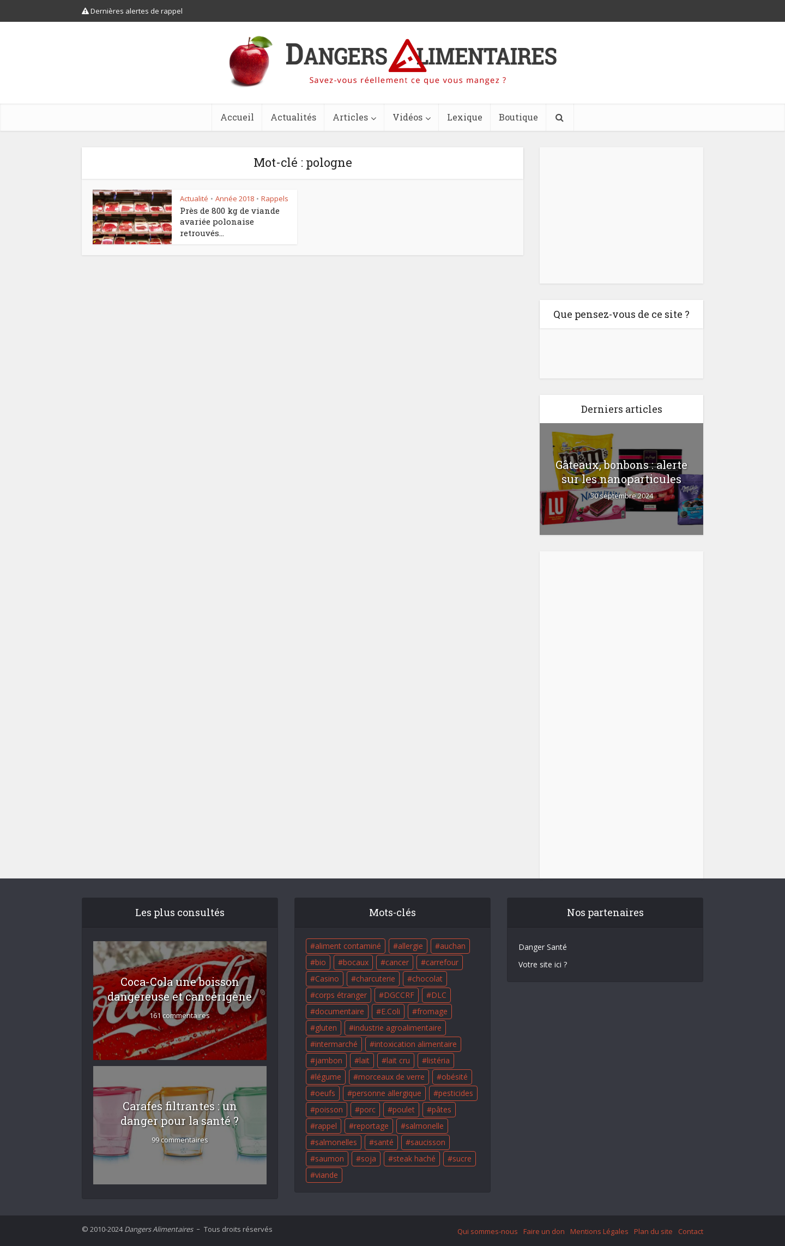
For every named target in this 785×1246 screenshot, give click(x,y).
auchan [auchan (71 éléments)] (453, 946)
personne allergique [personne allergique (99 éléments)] (386, 1093)
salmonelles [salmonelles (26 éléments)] (336, 1142)
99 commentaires (180, 1140)
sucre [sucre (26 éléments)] (462, 1158)
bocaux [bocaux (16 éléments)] (356, 962)
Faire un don (544, 1231)
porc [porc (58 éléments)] (368, 1109)
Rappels (274, 198)
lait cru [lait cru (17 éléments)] (398, 1060)
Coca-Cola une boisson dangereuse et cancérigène (179, 988)
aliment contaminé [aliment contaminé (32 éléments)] (348, 946)
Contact (690, 1231)
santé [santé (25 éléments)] (384, 1142)
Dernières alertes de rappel (132, 11)
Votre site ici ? (542, 964)
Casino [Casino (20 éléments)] (327, 978)
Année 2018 (234, 198)
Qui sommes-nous (487, 1231)
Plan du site (653, 1231)
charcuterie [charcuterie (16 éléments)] (375, 978)
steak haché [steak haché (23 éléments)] (414, 1158)
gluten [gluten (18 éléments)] (326, 1027)
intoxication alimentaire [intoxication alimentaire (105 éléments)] (416, 1044)
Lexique (464, 117)
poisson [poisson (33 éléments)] (329, 1109)
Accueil (237, 117)
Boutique (518, 117)
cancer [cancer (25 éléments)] (397, 962)
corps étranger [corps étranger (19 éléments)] (341, 995)
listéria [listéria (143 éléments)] (438, 1060)
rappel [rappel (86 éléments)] (326, 1126)
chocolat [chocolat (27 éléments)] (427, 978)
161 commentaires (179, 1015)
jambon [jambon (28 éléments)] (328, 1060)
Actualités (293, 117)
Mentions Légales (599, 1231)
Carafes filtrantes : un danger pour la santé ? (179, 1113)
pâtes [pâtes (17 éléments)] (441, 1109)
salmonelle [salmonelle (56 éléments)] (425, 1126)
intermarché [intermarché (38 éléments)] (336, 1044)
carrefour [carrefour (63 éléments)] (442, 962)
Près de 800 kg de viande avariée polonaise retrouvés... (230, 221)
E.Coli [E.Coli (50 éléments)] (390, 1011)
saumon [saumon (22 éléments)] (329, 1158)
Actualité (194, 198)
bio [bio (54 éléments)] (320, 962)
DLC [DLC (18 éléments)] (438, 995)
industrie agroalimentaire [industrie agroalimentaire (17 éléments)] (398, 1027)
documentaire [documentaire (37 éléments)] (339, 1011)
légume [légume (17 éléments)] (328, 1077)
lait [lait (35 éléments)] (364, 1060)
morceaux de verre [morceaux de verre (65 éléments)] (391, 1077)
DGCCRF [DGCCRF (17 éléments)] (399, 995)
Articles (350, 117)
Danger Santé (542, 947)
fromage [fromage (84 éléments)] (432, 1011)
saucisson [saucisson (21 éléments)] (427, 1142)
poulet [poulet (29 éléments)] (403, 1109)
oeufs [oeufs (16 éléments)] (325, 1093)
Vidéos (407, 117)
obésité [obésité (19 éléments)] (455, 1077)
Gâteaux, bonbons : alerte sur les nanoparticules (621, 472)
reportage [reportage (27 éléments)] (371, 1126)
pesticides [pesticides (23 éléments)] (455, 1093)
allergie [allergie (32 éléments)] (410, 946)
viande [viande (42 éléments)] (326, 1175)
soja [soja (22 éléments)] (368, 1158)
